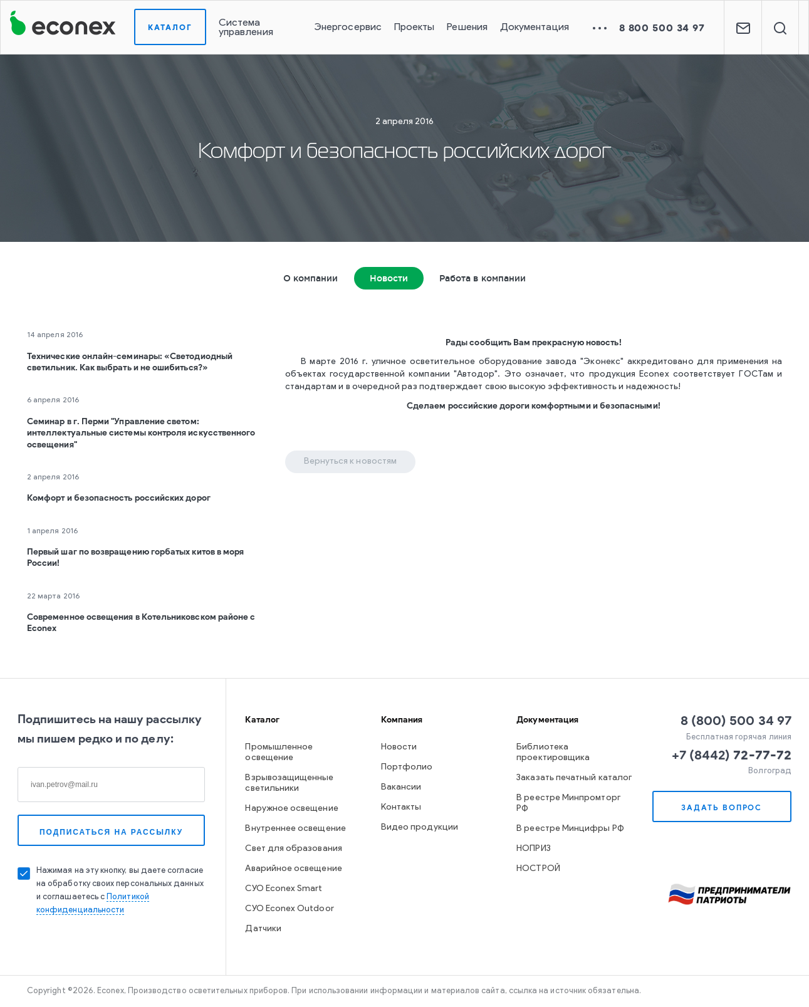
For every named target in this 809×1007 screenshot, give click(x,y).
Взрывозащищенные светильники (289, 783)
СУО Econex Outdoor (289, 909)
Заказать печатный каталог (574, 778)
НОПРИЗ (533, 848)
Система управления (246, 28)
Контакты (401, 807)
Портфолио (407, 767)
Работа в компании (482, 278)
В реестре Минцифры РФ (570, 828)
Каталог (170, 27)
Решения (467, 28)
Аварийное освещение (293, 869)
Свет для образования (293, 848)
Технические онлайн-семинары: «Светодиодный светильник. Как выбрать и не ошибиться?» (129, 362)
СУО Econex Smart (283, 889)
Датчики (263, 929)
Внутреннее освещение (295, 828)
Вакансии (401, 787)
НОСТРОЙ (538, 869)
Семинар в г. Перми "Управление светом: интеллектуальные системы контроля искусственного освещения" (141, 433)
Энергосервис (348, 28)
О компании (310, 278)
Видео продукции (419, 827)
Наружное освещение (291, 808)
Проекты (414, 28)
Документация (534, 28)
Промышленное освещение (279, 753)
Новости (389, 278)
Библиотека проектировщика (553, 753)
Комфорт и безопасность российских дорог (119, 498)
